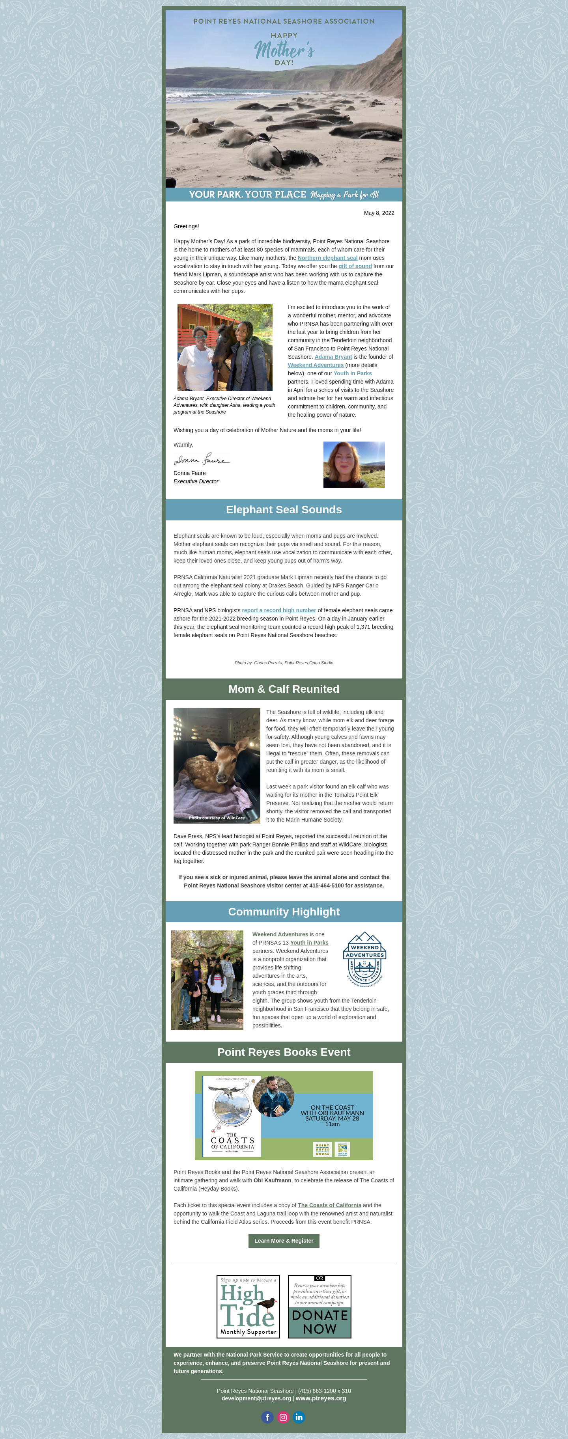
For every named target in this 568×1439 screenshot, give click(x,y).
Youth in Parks (353, 373)
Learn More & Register (283, 1241)
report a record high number (279, 610)
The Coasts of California (329, 1205)
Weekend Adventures (316, 365)
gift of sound (355, 266)
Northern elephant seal (328, 258)
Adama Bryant (333, 357)
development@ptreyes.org (256, 1398)
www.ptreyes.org (321, 1398)
